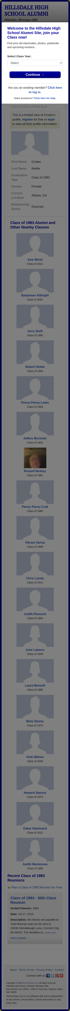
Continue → (35, 75)
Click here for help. (45, 98)
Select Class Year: (19, 56)
